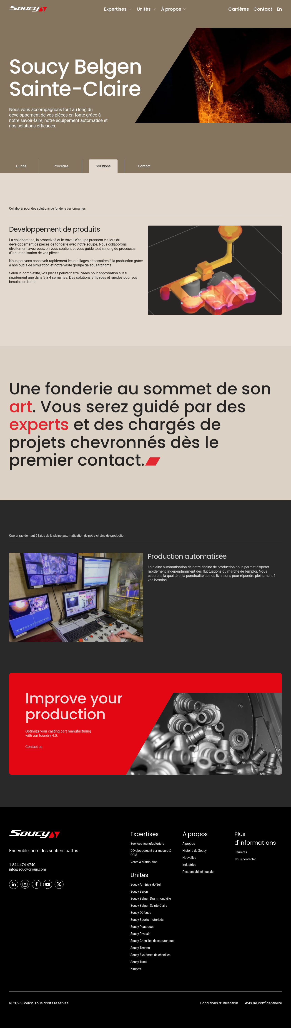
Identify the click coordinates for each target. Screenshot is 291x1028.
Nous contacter (245, 859)
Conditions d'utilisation (219, 1003)
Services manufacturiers (147, 843)
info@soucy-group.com (27, 869)
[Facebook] (36, 885)
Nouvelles (189, 857)
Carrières (238, 9)
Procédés (61, 166)
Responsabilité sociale (198, 872)
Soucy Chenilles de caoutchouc (152, 941)
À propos (174, 9)
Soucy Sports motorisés (147, 919)
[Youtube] (47, 885)
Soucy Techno (140, 948)
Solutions (103, 166)
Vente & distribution (144, 862)
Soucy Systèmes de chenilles (150, 955)
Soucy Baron (139, 891)
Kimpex (135, 969)
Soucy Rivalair (140, 934)
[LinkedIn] (13, 885)
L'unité (21, 166)
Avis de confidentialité (263, 1003)
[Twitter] (59, 885)
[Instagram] (25, 885)
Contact (262, 9)
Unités (146, 9)
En (279, 9)
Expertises (118, 9)
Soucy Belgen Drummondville (150, 898)
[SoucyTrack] (34, 836)
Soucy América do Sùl (145, 884)
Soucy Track (138, 962)
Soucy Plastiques (142, 927)
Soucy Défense (140, 912)
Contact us (33, 751)
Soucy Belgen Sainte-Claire (148, 905)
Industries (189, 865)
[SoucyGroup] (24, 9)
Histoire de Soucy (195, 850)
